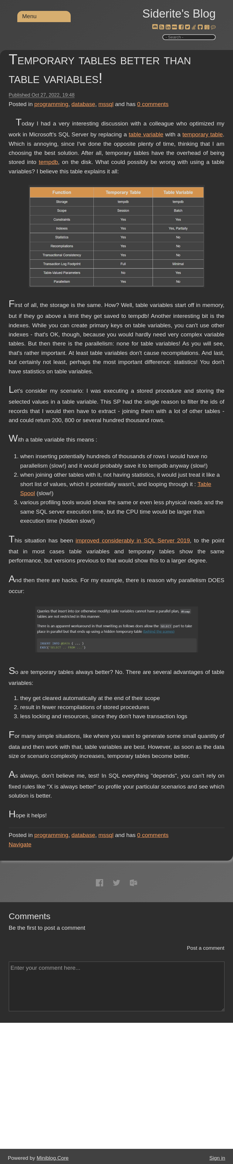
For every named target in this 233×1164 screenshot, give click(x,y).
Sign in (217, 1158)
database (83, 104)
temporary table (202, 134)
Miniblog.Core (53, 1158)
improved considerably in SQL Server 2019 (133, 540)
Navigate (20, 844)
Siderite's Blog (179, 13)
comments (153, 104)
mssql (105, 104)
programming (51, 104)
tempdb (48, 162)
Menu (29, 16)
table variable (146, 134)
